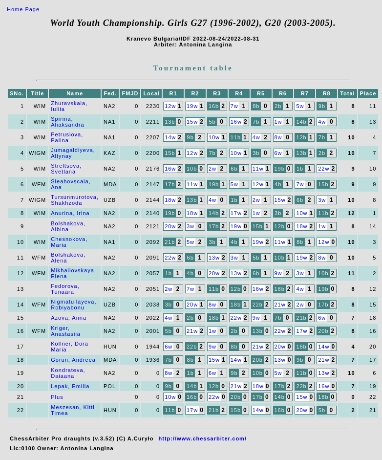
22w (323, 169)
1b (300, 169)
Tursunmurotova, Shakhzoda (75, 200)
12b (301, 137)
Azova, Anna (68, 318)
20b (323, 331)
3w (322, 200)
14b (301, 122)
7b (256, 122)
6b (234, 169)
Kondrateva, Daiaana (68, 373)
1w (278, 122)
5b (212, 122)
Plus (57, 397)
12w (170, 106)
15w (192, 122)
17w (236, 213)
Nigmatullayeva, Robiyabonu (73, 304)
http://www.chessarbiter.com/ (203, 438)
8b (256, 106)
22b (258, 304)
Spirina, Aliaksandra (67, 122)
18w (170, 200)
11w (258, 169)
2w (212, 169)
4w (322, 122)
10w (214, 137)
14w (170, 137)
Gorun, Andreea (73, 360)
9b (321, 106)
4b (278, 184)
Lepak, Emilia (70, 386)
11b (236, 137)
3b (256, 153)
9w (278, 273)
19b (280, 169)
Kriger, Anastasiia (66, 331)
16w (236, 122)
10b (192, 169)
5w (300, 106)
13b (170, 122)
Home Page (23, 9)
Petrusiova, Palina (67, 137)
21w (280, 304)
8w (278, 137)
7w (234, 106)
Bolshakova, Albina (68, 226)
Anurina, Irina (70, 213)
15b (170, 153)
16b (214, 106)
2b (278, 106)
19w (192, 106)
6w (278, 153)
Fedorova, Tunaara (65, 289)
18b (280, 289)
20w (170, 226)
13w (214, 258)
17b (170, 184)
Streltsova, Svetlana (66, 169)
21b (170, 242)
